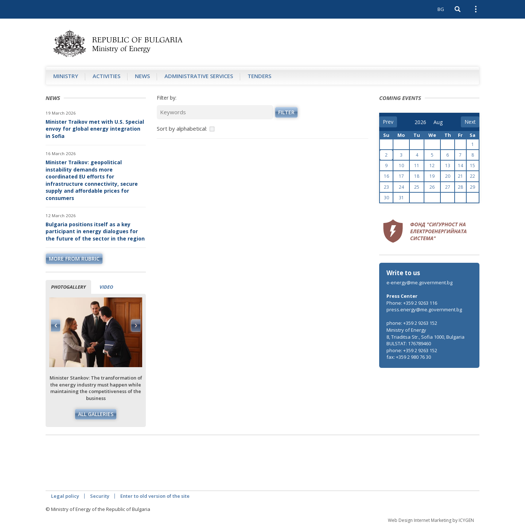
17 (401, 176)
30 (386, 198)
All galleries (95, 414)
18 (416, 176)
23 (386, 187)
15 (472, 165)
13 (447, 165)
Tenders (259, 76)
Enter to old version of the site (155, 496)
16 (386, 176)
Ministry (65, 76)
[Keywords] (215, 112)
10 (401, 165)
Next (135, 325)
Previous (56, 325)
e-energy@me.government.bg (419, 282)
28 (460, 187)
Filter (286, 112)
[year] (420, 122)
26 (432, 187)
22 (472, 176)
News (142, 76)
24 (401, 187)
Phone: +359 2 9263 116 (411, 303)
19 (432, 176)
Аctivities (106, 76)
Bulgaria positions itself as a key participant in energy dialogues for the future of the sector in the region (95, 231)
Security (99, 496)
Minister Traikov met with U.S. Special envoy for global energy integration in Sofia (95, 128)
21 (460, 176)
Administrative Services (198, 76)
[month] (438, 122)
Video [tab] (106, 287)
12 (432, 165)
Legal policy (65, 496)
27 (447, 187)
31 (401, 198)
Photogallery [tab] (68, 287)
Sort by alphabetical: (182, 128)
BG (441, 9)
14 (460, 165)
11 (416, 165)
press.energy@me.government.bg (424, 309)
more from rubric (74, 258)
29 (472, 187)
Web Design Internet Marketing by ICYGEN (431, 520)
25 (416, 187)
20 (447, 176)
